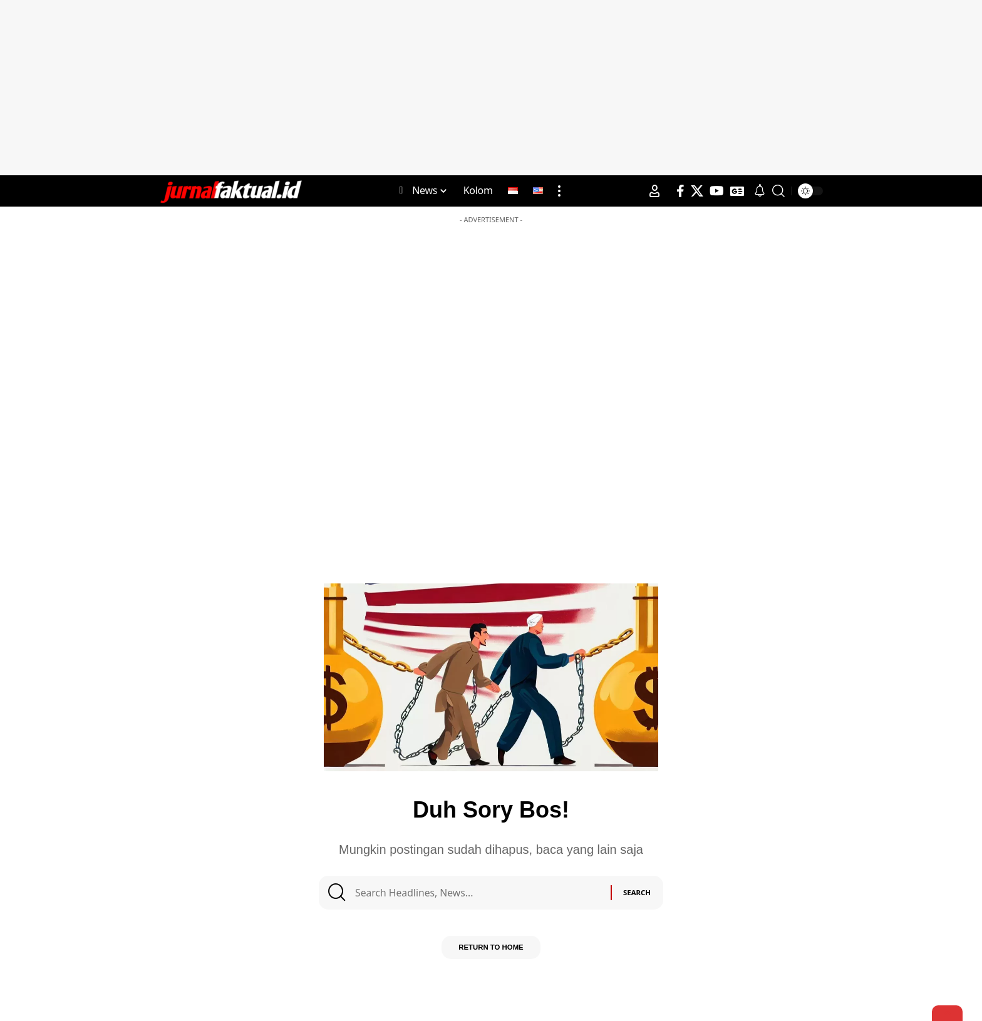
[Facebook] (680, 191)
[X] (697, 191)
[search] (778, 191)
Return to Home (491, 952)
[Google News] (737, 191)
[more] (559, 191)
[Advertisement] (491, 87)
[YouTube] (716, 191)
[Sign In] (654, 191)
